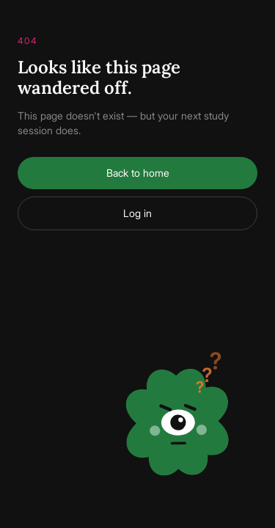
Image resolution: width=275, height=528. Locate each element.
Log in (137, 213)
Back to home (137, 172)
